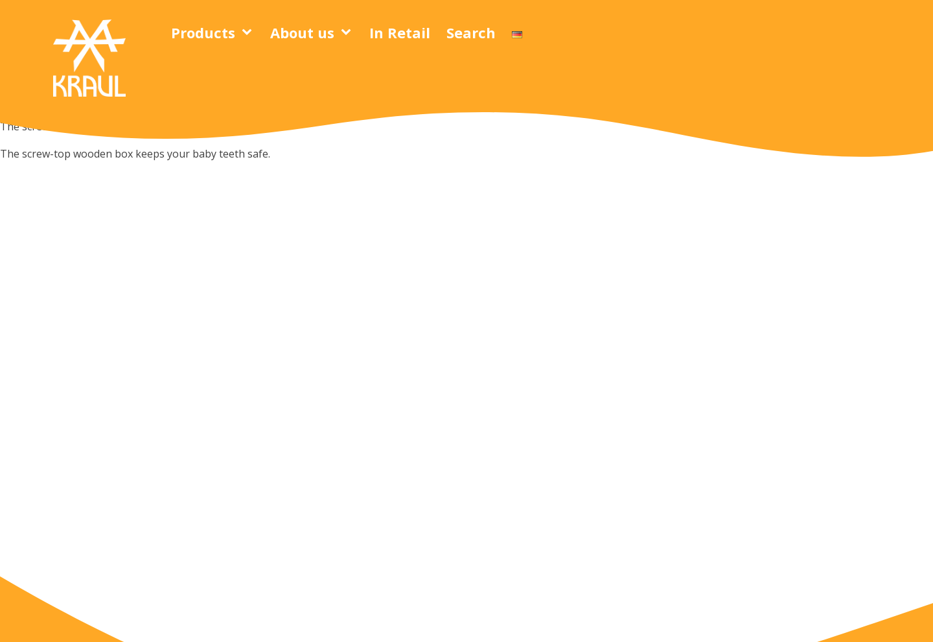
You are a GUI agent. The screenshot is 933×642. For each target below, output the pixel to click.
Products (203, 32)
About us (302, 32)
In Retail (399, 32)
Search (471, 32)
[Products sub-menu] (249, 32)
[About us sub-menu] (348, 32)
